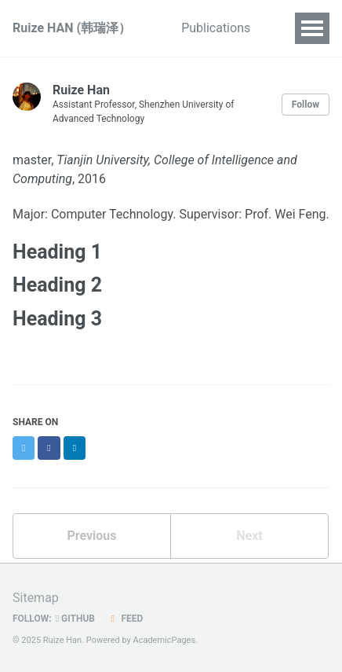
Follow (305, 104)
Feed (125, 618)
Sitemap (36, 597)
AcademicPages (164, 640)
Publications (215, 27)
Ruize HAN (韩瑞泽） (72, 27)
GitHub (75, 618)
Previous (91, 535)
